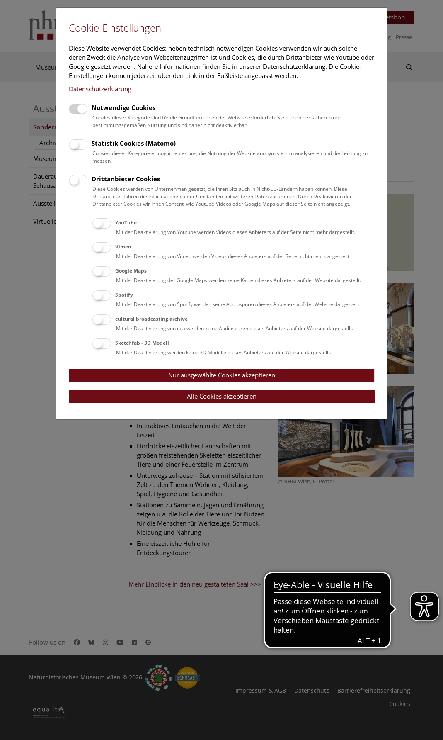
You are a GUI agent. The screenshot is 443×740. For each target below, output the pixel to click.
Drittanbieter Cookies (126, 179)
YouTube (126, 222)
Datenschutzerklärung (100, 89)
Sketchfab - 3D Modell (142, 342)
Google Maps (131, 270)
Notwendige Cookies (123, 107)
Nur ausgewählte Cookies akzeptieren (221, 375)
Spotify (124, 294)
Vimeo (123, 246)
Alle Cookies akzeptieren (222, 396)
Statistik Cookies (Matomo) (134, 143)
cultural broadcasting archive (151, 318)
